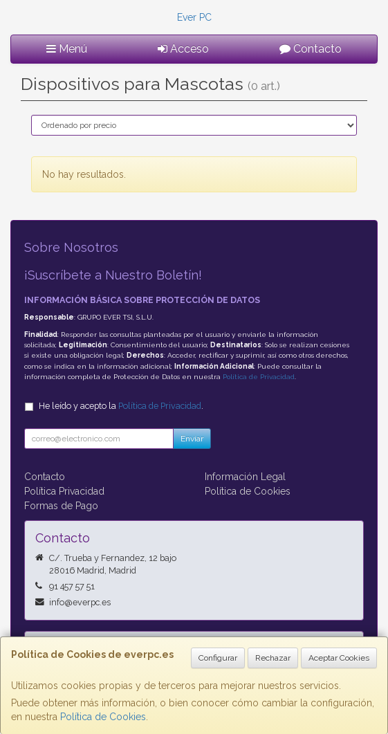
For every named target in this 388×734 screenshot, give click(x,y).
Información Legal (245, 476)
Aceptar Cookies (338, 658)
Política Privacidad (64, 491)
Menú (66, 48)
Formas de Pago (61, 505)
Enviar (192, 438)
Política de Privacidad (259, 376)
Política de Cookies (103, 716)
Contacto (310, 48)
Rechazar (272, 658)
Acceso (183, 48)
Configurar (217, 658)
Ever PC (194, 17)
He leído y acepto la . (121, 406)
